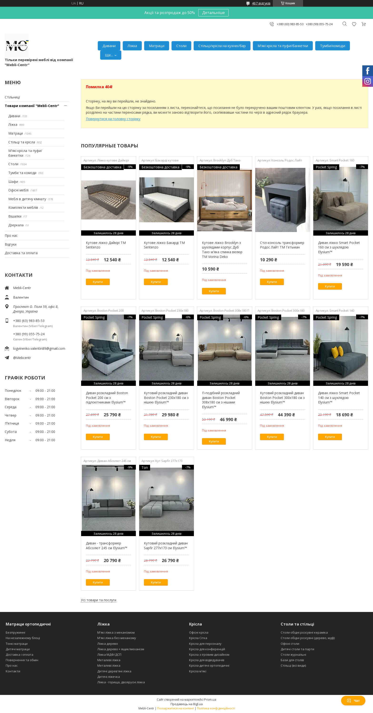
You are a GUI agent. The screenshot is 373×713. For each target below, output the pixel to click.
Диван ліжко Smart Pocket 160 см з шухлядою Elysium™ (339, 247)
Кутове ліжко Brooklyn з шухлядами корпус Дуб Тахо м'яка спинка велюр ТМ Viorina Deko (222, 249)
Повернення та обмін (22, 660)
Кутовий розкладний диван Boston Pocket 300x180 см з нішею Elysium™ (282, 397)
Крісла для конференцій (207, 649)
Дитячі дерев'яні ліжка (114, 671)
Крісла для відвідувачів (206, 660)
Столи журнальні (293, 654)
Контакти (13, 671)
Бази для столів (292, 660)
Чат (353, 700)
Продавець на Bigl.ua (187, 704)
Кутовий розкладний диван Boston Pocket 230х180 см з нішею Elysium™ (166, 397)
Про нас (11, 235)
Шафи (13, 181)
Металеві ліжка (108, 660)
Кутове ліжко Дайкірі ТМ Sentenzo (106, 245)
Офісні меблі (18, 190)
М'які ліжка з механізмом (116, 632)
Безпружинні (15, 632)
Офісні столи (290, 643)
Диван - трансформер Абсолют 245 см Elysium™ (106, 545)
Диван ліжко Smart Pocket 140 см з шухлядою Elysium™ (339, 397)
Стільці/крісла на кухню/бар (222, 45)
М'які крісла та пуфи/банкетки (283, 45)
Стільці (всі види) (293, 665)
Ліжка (132, 45)
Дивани (109, 45)
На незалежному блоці (23, 638)
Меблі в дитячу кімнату (27, 199)
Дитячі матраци (18, 649)
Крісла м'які (197, 671)
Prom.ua (210, 699)
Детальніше (213, 12)
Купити (98, 282)
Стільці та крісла (21, 142)
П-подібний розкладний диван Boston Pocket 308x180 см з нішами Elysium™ (221, 400)
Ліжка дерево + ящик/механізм (120, 649)
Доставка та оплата (21, 253)
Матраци (156, 45)
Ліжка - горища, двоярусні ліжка (121, 682)
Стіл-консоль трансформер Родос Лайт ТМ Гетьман (282, 245)
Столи (181, 45)
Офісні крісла (198, 632)
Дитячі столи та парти (297, 649)
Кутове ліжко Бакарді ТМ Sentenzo (164, 245)
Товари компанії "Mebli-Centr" (32, 105)
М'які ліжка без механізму (116, 638)
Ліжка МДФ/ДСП (109, 654)
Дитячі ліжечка (108, 676)
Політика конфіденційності (216, 708)
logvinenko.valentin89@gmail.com (39, 348)
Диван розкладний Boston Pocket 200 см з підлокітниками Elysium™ (107, 397)
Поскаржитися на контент (175, 708)
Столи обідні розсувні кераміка (304, 632)
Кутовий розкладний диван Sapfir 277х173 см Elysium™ (166, 545)
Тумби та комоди (22, 172)
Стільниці (12, 97)
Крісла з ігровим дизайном (209, 654)
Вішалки (14, 216)
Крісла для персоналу (205, 643)
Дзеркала (16, 225)
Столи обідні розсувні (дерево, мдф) (308, 638)
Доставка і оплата (19, 654)
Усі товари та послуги (98, 600)
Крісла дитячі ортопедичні (209, 665)
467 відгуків (261, 3)
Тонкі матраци (17, 643)
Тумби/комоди (332, 45)
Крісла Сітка (198, 638)
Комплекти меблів (23, 207)
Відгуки (10, 244)
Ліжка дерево (107, 643)
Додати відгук (354, 24)
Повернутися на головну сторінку (113, 118)
